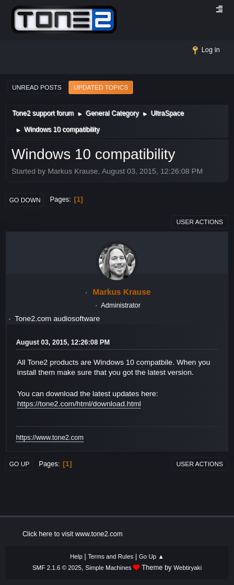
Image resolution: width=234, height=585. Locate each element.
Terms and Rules (111, 556)
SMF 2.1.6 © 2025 (57, 567)
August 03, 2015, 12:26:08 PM (62, 342)
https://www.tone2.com (50, 438)
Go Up (19, 464)
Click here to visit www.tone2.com (72, 534)
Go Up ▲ (151, 556)
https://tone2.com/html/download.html (79, 404)
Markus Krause (121, 291)
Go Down (24, 200)
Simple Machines (108, 567)
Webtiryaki (187, 567)
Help (76, 556)
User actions (199, 222)
